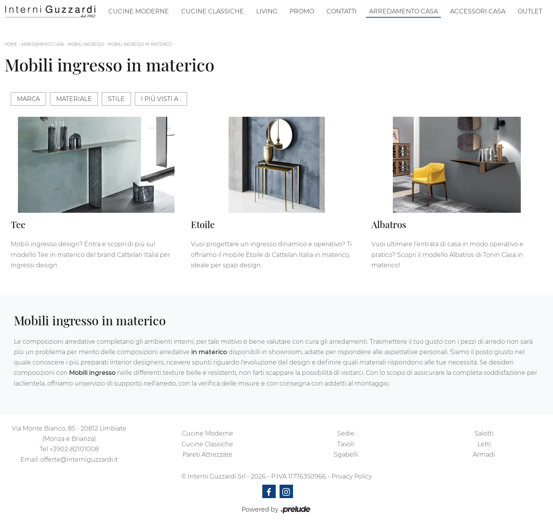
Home (11, 44)
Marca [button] (28, 99)
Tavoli (345, 444)
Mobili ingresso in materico (140, 44)
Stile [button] (116, 99)
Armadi (484, 454)
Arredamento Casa (403, 11)
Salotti (484, 433)
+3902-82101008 (74, 449)
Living (266, 11)
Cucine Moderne (138, 11)
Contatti (341, 11)
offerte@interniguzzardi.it (79, 459)
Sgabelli (346, 454)
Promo (302, 11)
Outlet (530, 11)
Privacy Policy (351, 476)
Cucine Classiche (212, 11)
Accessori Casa (477, 11)
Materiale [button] (74, 99)
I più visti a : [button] (161, 99)
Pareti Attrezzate (207, 454)
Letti (484, 444)
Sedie (345, 433)
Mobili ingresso (86, 44)
